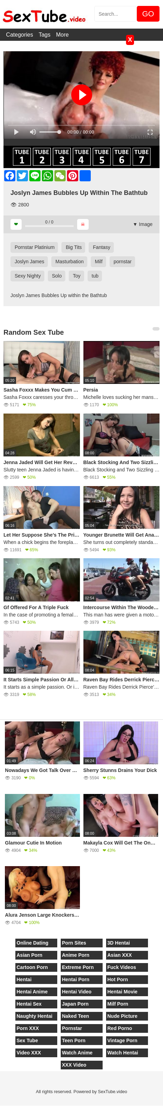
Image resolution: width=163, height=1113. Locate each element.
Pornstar (72, 1028)
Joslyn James (29, 261)
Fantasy (101, 247)
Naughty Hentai (35, 1016)
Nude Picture (123, 1016)
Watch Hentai (123, 1052)
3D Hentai (119, 943)
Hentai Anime (32, 991)
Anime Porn (76, 955)
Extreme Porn (78, 967)
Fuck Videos (122, 967)
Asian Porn (30, 955)
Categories (19, 35)
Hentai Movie (123, 991)
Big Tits (74, 247)
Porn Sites (74, 943)
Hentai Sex (29, 1004)
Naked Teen (75, 1016)
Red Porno (120, 1028)
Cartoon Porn (32, 967)
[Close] (0, 1109)
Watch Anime (77, 1052)
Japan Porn (75, 1004)
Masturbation (69, 261)
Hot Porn (118, 979)
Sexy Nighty (28, 276)
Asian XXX (120, 955)
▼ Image (143, 224)
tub (95, 276)
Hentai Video (77, 991)
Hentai (24, 979)
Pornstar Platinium (34, 247)
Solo (57, 276)
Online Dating (33, 943)
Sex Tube (27, 1040)
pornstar (123, 261)
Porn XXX (28, 1028)
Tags (45, 35)
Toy (77, 276)
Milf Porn (118, 1004)
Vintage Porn (123, 1040)
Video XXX (29, 1052)
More (62, 35)
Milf (99, 261)
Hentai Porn (76, 979)
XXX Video (74, 1065)
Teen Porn (74, 1040)
